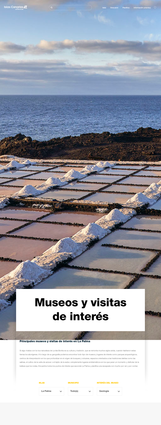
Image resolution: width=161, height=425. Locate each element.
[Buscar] (70, 7)
